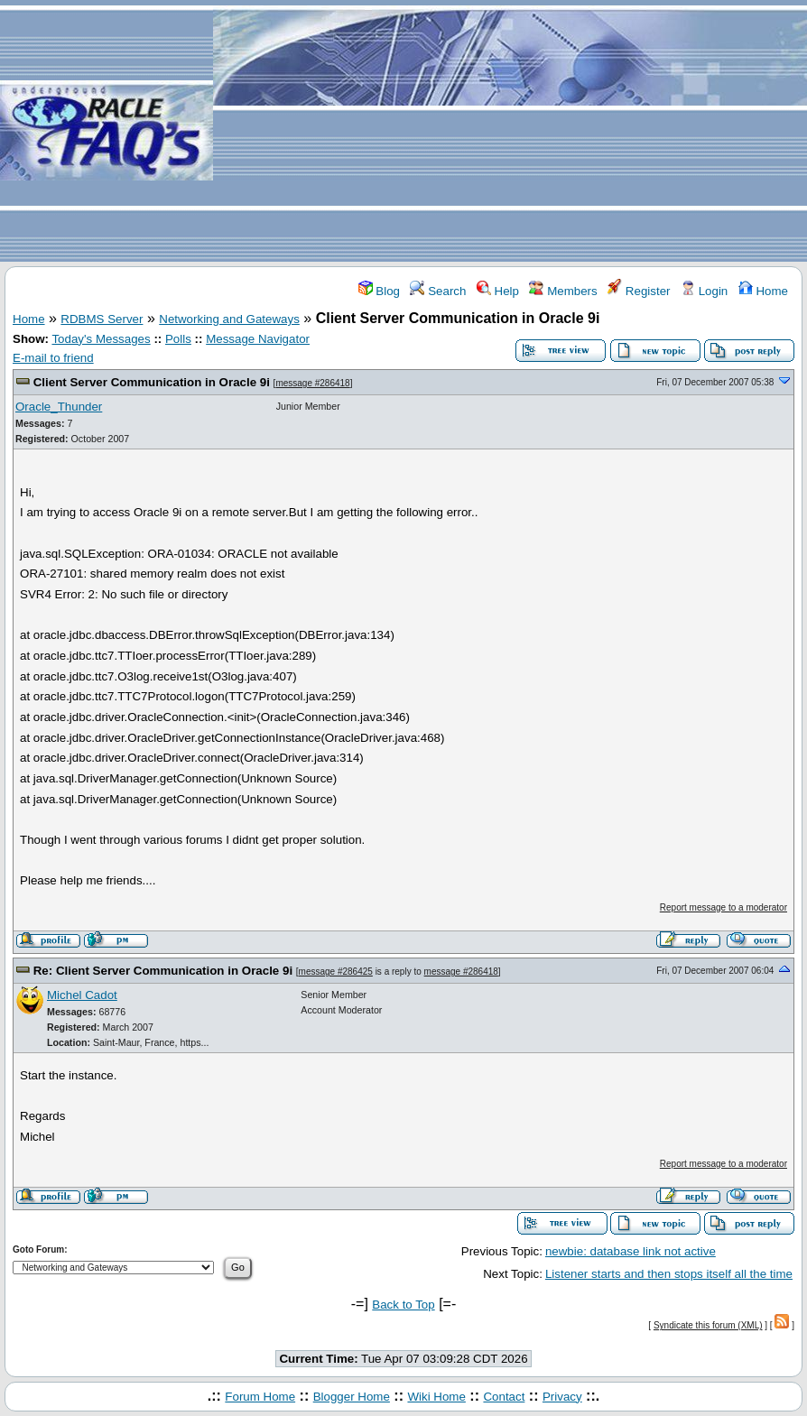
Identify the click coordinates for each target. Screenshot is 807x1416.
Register (639, 291)
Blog (379, 291)
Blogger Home (351, 1396)
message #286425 (336, 971)
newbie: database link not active (630, 1251)
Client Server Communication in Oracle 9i (151, 382)
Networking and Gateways (229, 319)
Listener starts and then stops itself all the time (669, 1274)
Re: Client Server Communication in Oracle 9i (162, 970)
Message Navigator (258, 339)
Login (704, 291)
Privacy (562, 1396)
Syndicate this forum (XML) (708, 1325)
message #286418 (312, 383)
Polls (178, 339)
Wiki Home (436, 1396)
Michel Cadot (82, 995)
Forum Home (260, 1396)
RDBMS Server (101, 319)
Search (438, 291)
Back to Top (403, 1304)
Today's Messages (100, 339)
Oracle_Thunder (58, 406)
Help (498, 291)
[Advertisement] (510, 131)
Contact (503, 1396)
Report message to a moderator (723, 907)
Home (763, 291)
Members (563, 291)
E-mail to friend (53, 358)
